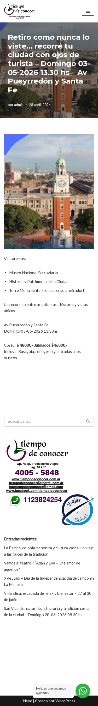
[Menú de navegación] (88, 11)
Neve (27, 700)
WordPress (65, 700)
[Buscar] (43, 421)
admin (19, 105)
